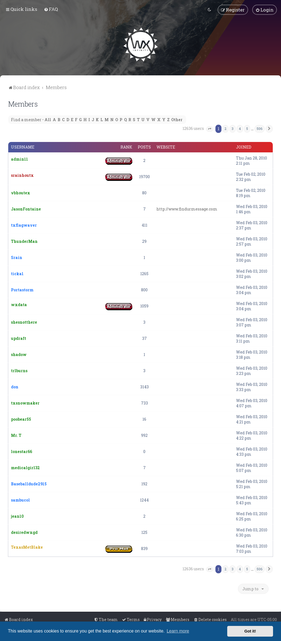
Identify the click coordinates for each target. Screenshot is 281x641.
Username (22, 146)
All (47, 119)
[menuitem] (51, 8)
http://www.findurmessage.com (186, 208)
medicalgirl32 (25, 467)
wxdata (19, 304)
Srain (16, 257)
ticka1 (17, 273)
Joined (243, 146)
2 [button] (225, 128)
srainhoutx (22, 174)
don (14, 386)
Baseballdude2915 (29, 483)
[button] (209, 128)
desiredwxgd (24, 531)
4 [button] (240, 128)
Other (176, 119)
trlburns (19, 370)
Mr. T (16, 434)
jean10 (17, 515)
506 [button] (260, 128)
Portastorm (22, 289)
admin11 (19, 158)
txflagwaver (24, 224)
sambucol (20, 499)
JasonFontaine (26, 208)
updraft (18, 337)
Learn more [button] (178, 631)
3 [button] (233, 128)
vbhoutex (20, 192)
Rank (126, 146)
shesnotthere (24, 321)
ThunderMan (24, 240)
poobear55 (21, 418)
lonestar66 (21, 451)
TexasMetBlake (27, 546)
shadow (19, 354)
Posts (144, 146)
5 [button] (247, 128)
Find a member (26, 119)
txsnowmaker (25, 402)
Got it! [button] (250, 631)
